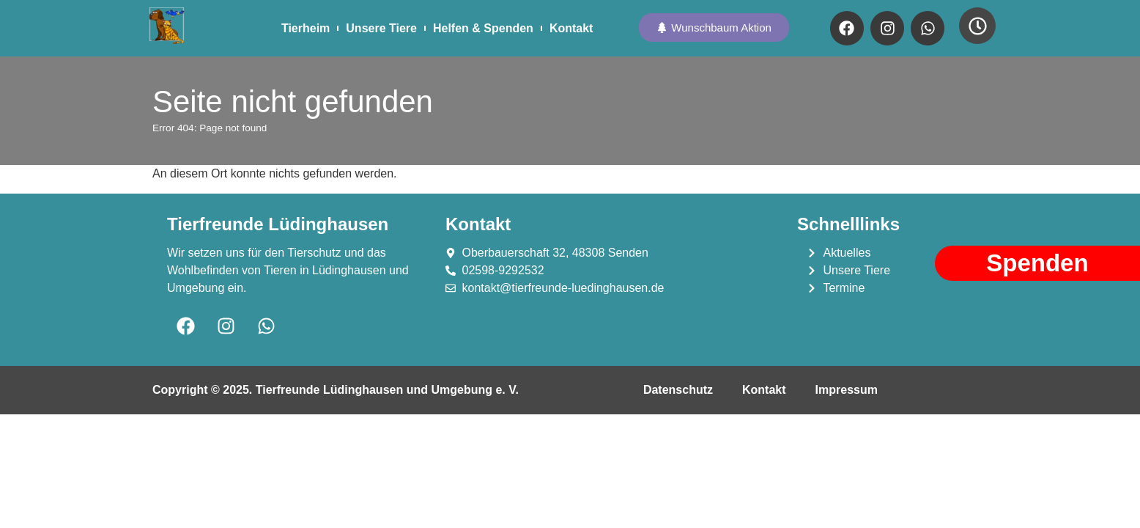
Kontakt (571, 28)
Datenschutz (678, 390)
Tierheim (305, 28)
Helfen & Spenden (483, 28)
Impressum (846, 390)
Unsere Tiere (381, 28)
